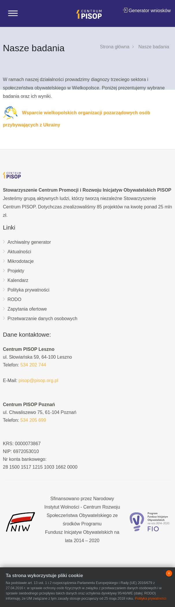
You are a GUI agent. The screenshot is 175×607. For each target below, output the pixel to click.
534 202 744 (33, 364)
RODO (14, 299)
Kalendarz (18, 280)
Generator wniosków (147, 10)
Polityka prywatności (28, 289)
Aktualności (19, 251)
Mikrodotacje (21, 261)
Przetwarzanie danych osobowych (42, 318)
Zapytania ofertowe (27, 309)
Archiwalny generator (29, 242)
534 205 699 (33, 420)
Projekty (16, 270)
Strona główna (114, 46)
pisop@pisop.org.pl (38, 380)
